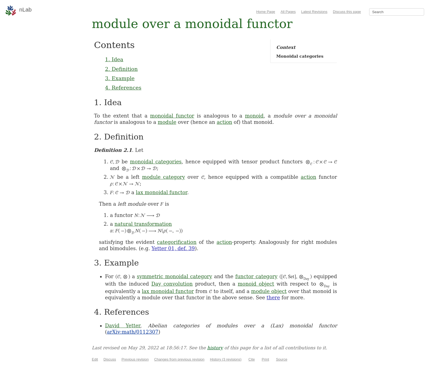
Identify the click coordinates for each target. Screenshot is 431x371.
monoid (254, 116)
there (273, 297)
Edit (95, 359)
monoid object (256, 284)
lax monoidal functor (161, 192)
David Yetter (122, 325)
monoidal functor (172, 116)
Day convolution (172, 284)
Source (281, 359)
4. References (123, 88)
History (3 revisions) (226, 359)
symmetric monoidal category (174, 276)
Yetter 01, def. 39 (173, 248)
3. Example (120, 78)
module (167, 122)
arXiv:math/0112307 (132, 332)
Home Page (265, 12)
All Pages (288, 12)
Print (265, 359)
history (215, 347)
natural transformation (143, 224)
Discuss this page (347, 12)
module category (163, 177)
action (224, 122)
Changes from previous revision (179, 359)
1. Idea (114, 59)
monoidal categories (156, 161)
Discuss (109, 359)
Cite (251, 359)
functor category (256, 276)
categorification (177, 242)
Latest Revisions (314, 12)
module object (269, 291)
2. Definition (121, 69)
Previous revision (135, 359)
